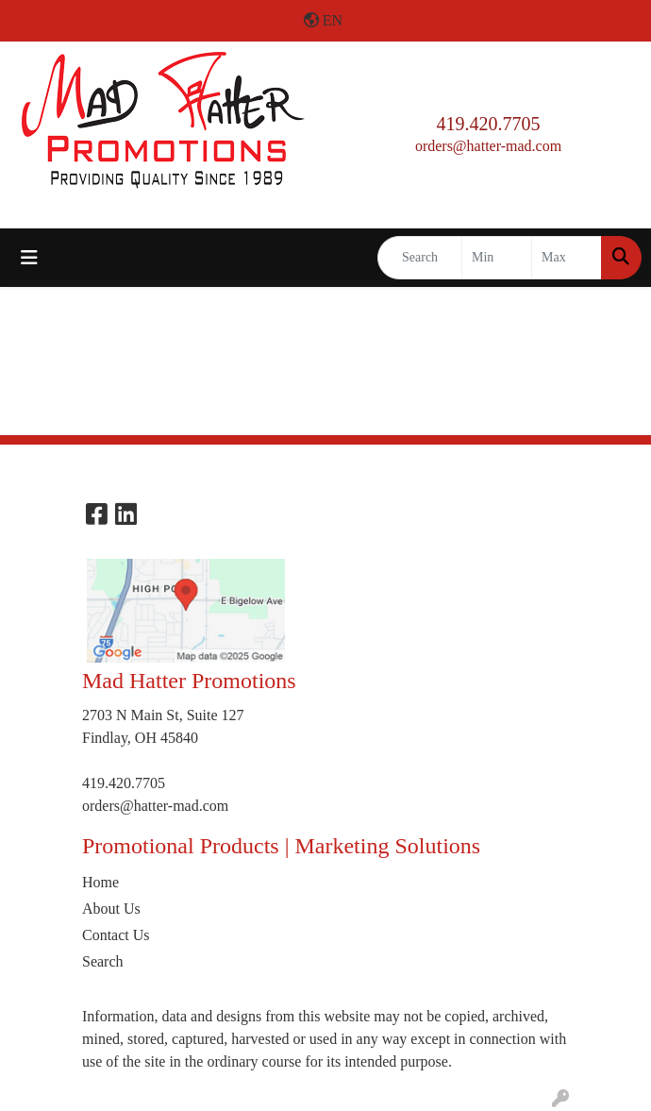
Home (100, 882)
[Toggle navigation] (29, 257)
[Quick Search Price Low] (496, 257)
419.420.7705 (489, 123)
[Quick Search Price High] (566, 257)
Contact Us (116, 935)
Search (103, 961)
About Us (111, 909)
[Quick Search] (419, 257)
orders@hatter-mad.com (488, 146)
